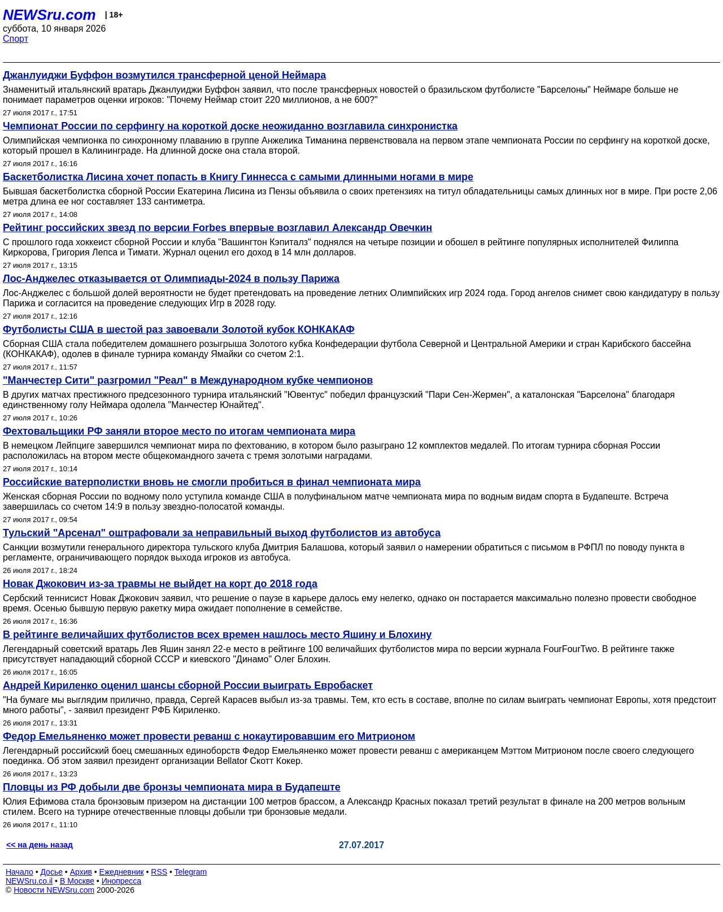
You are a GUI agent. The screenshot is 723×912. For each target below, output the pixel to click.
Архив (81, 871)
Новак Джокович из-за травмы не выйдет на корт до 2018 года (160, 583)
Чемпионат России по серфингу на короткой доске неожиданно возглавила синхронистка (230, 126)
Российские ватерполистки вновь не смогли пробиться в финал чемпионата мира (212, 482)
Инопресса (122, 880)
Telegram (191, 871)
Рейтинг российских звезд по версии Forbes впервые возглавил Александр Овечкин (217, 227)
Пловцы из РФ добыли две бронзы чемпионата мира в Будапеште (172, 787)
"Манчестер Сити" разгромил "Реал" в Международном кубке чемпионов (188, 380)
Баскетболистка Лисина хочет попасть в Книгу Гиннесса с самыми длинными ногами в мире (238, 177)
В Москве (77, 880)
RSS (159, 871)
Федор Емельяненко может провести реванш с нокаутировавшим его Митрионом (209, 736)
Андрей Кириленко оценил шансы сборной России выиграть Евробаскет (188, 685)
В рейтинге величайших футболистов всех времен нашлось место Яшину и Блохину (217, 634)
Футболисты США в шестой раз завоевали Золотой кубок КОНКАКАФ (179, 329)
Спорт (15, 39)
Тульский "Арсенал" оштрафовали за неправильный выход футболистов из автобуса (222, 532)
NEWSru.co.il (29, 880)
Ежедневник (121, 871)
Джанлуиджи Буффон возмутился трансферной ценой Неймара (164, 75)
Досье (51, 871)
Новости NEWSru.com (54, 889)
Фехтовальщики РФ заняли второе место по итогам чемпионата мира (179, 431)
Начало (19, 871)
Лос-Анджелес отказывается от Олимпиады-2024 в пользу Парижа (171, 278)
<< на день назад (39, 844)
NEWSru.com (49, 14)
